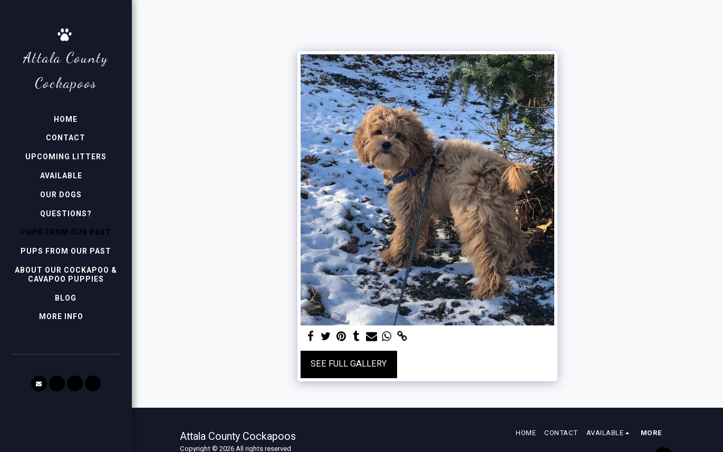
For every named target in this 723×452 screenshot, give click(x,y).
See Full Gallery (349, 364)
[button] (66, 176)
